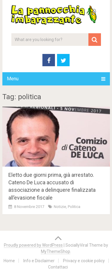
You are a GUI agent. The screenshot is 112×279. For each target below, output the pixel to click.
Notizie (60, 206)
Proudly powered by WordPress (33, 245)
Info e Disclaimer (39, 260)
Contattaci (58, 267)
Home (9, 260)
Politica (74, 206)
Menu (13, 79)
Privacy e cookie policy (84, 260)
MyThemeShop (55, 251)
